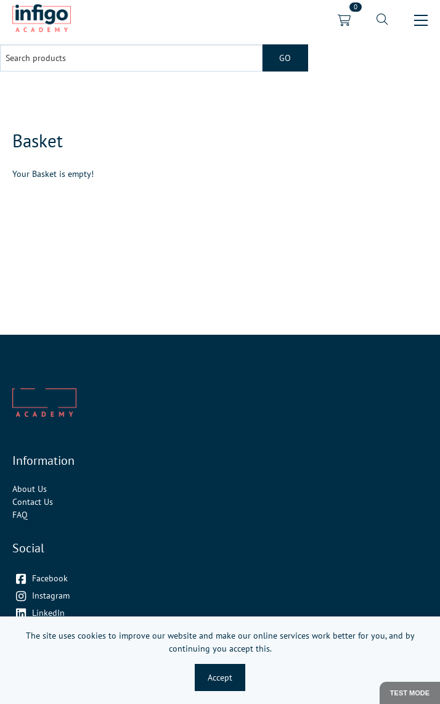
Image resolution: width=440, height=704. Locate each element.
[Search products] (131, 58)
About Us (29, 488)
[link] (41, 20)
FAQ (20, 514)
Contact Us (32, 501)
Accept (220, 677)
